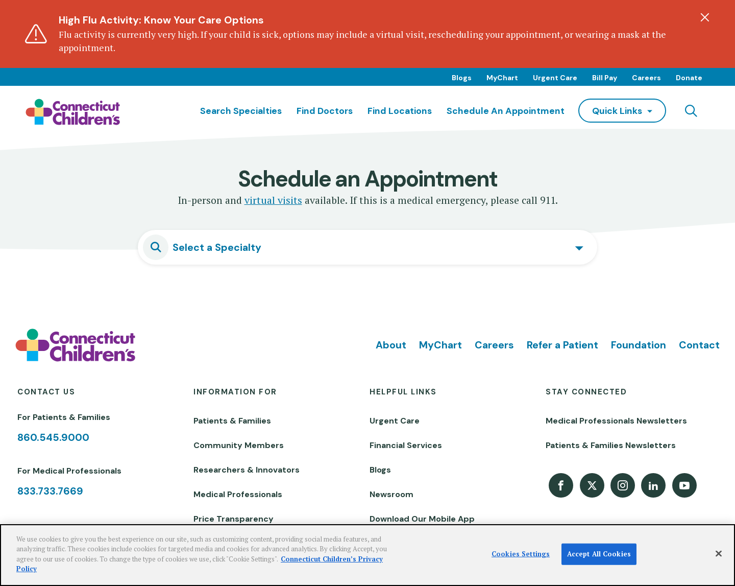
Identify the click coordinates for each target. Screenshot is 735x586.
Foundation (638, 344)
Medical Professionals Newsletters (616, 420)
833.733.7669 (50, 491)
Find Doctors (325, 110)
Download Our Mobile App (422, 518)
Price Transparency (233, 518)
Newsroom (391, 494)
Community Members (238, 445)
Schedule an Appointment (506, 110)
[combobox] (367, 247)
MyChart (502, 77)
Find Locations (400, 110)
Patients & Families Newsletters (611, 445)
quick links (617, 110)
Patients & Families (232, 420)
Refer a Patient (562, 344)
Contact (699, 344)
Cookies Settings (521, 553)
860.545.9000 (53, 437)
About (391, 344)
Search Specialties (241, 110)
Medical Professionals (237, 494)
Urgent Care (555, 77)
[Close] (718, 554)
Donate (689, 77)
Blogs (462, 77)
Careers (646, 77)
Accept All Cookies (599, 553)
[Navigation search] (691, 111)
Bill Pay (604, 77)
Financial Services (406, 445)
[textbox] (377, 247)
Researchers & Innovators (246, 469)
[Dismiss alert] (704, 17)
